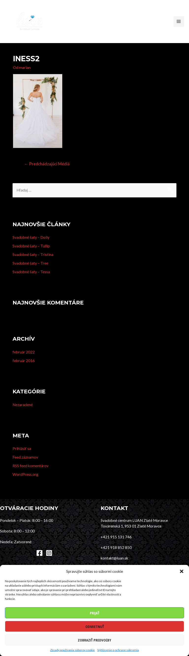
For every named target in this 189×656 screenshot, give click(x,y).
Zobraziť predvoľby (94, 640)
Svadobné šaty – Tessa (31, 279)
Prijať (94, 612)
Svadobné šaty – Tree (30, 271)
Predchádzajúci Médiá (47, 171)
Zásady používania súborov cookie (72, 650)
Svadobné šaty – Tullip (31, 254)
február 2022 (24, 360)
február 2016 (24, 368)
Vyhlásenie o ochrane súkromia (118, 650)
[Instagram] (49, 561)
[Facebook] (39, 561)
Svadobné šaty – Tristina (33, 262)
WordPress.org (25, 482)
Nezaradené (23, 412)
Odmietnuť (94, 626)
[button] (181, 571)
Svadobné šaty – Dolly (31, 245)
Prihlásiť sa (22, 456)
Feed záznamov (25, 465)
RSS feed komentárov (30, 473)
